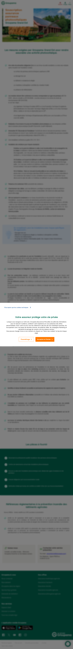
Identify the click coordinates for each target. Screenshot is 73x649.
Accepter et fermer (45, 339)
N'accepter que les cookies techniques (17, 307)
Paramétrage (26, 339)
